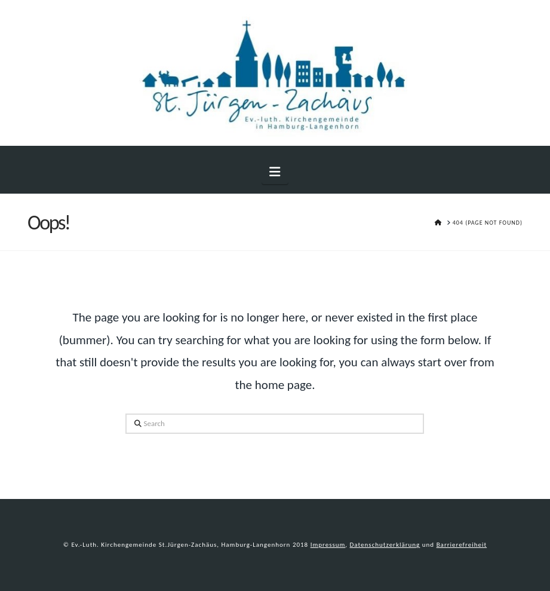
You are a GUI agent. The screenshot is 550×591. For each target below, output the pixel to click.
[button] (275, 172)
